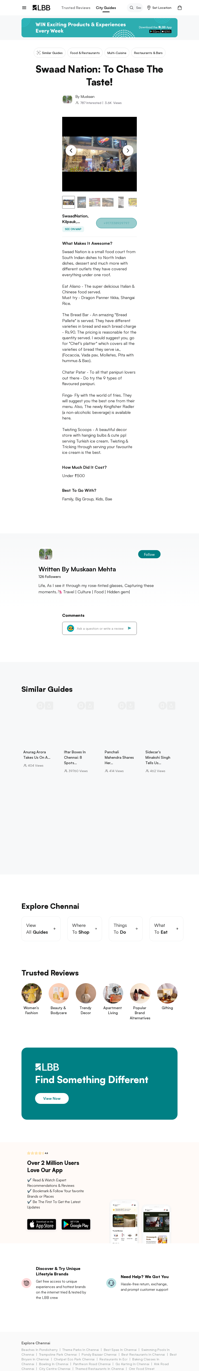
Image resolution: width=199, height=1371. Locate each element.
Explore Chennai (35, 1343)
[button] (159, 7)
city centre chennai (55, 1369)
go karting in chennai (132, 1364)
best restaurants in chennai (143, 1354)
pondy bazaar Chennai (99, 1354)
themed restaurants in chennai (99, 1369)
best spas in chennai (120, 1350)
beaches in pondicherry (39, 1350)
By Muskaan (85, 96)
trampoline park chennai (58, 1354)
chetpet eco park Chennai (74, 1359)
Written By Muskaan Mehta (77, 569)
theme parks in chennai (80, 1350)
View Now (52, 1098)
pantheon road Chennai (92, 1364)
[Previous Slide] (71, 150)
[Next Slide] (128, 150)
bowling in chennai (54, 1364)
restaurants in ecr (114, 1359)
